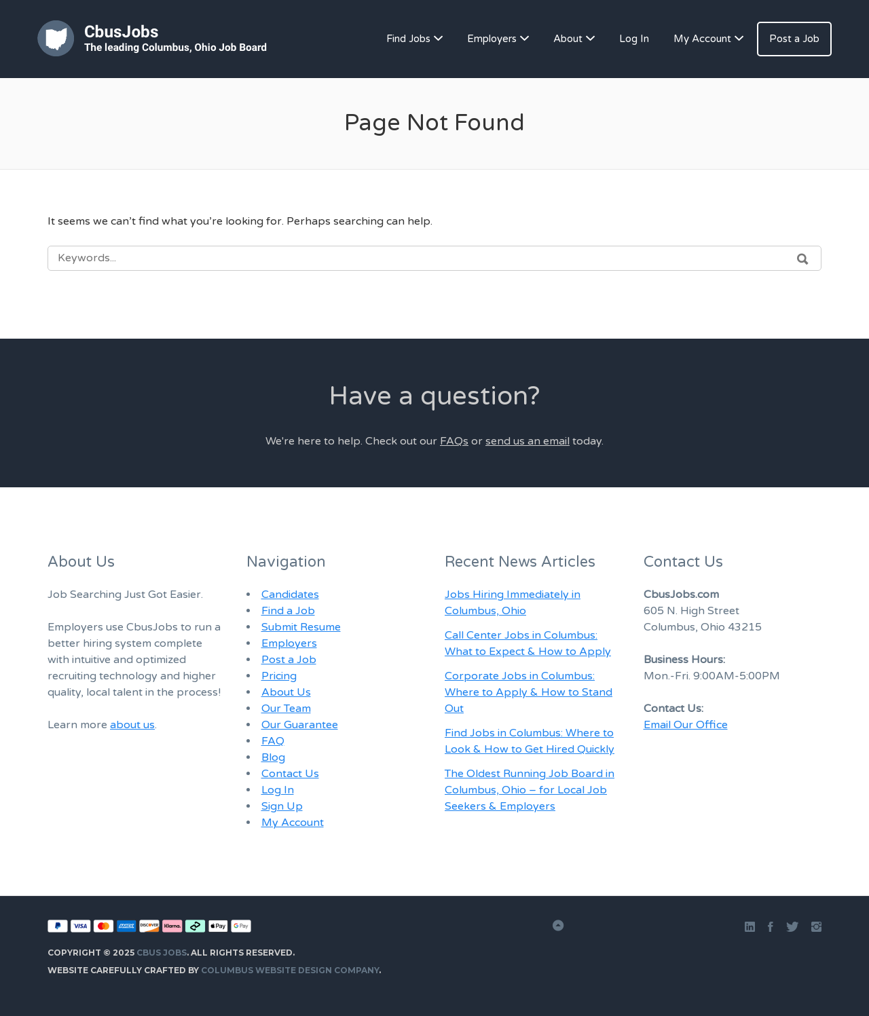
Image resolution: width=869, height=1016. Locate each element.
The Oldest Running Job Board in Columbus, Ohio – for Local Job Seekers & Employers (529, 790)
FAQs (454, 441)
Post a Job (794, 39)
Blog (273, 757)
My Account (702, 39)
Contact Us (290, 773)
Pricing (279, 676)
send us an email (527, 441)
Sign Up (282, 806)
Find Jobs (408, 39)
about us (132, 725)
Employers (492, 39)
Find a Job (288, 611)
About (568, 39)
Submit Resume (301, 627)
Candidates (290, 594)
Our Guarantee (299, 725)
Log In (634, 39)
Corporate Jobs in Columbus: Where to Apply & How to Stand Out (528, 692)
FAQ (272, 741)
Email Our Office (686, 725)
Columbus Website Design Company (290, 970)
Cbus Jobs (161, 952)
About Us (286, 692)
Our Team (286, 708)
